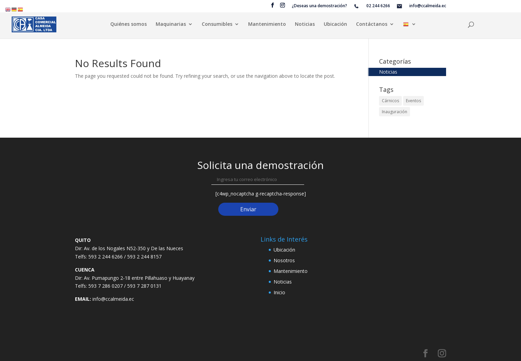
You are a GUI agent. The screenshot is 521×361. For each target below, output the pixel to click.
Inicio (279, 292)
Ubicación (335, 24)
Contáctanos (371, 24)
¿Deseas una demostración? (319, 6)
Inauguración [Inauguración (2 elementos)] (394, 112)
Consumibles (217, 24)
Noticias (305, 24)
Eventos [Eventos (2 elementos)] (413, 101)
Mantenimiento (267, 24)
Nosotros (284, 260)
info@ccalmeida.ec (113, 299)
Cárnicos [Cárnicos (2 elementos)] (390, 101)
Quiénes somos (128, 24)
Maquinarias (171, 24)
